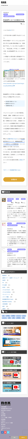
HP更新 (13, 315)
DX (17, 199)
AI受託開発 (10, 199)
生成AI (9, 200)
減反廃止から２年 (11, 255)
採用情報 (18, 317)
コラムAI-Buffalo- (21, 223)
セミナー (4, 317)
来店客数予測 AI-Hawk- (9, 16)
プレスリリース (6, 294)
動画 (9, 317)
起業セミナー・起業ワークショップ (10, 278)
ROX (10, 30)
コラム (23, 24)
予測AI (23, 199)
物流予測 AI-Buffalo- (12, 225)
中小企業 (4, 285)
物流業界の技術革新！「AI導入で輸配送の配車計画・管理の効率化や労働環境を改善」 (16, 232)
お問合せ (21, 160)
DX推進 (18, 202)
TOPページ (6, 170)
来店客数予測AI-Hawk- (15, 170)
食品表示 (4, 275)
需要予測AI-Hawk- (12, 139)
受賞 (13, 317)
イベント (18, 315)
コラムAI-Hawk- (20, 14)
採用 (3, 306)
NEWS (5, 14)
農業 (23, 317)
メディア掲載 (5, 297)
